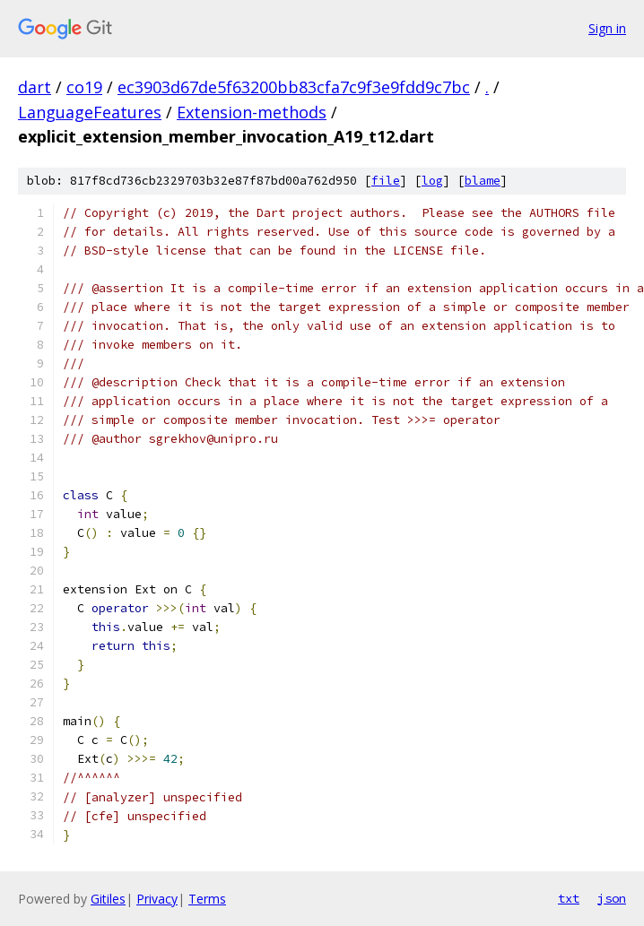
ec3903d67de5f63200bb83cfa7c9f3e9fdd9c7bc (293, 87)
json (611, 898)
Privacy (157, 898)
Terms (207, 898)
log (432, 180)
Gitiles (108, 898)
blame (482, 180)
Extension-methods (251, 112)
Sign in (607, 28)
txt (568, 898)
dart (34, 87)
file (385, 180)
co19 (84, 87)
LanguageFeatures (89, 112)
